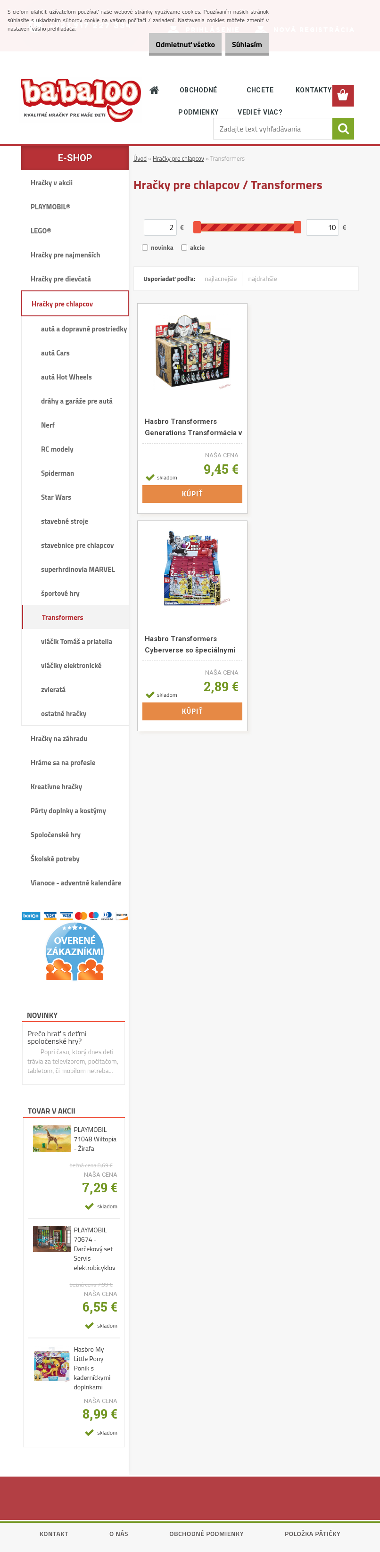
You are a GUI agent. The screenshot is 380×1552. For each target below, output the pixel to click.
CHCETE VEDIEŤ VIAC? (260, 101)
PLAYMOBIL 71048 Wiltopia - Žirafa (95, 1139)
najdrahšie (262, 278)
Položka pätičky (312, 1533)
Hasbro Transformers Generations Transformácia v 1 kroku (193, 428)
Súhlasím (242, 44)
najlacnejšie (221, 278)
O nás (118, 1533)
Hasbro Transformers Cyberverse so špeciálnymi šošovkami (190, 646)
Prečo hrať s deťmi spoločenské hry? (57, 1037)
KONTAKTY (313, 90)
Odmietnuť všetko (169, 44)
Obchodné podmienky (206, 1533)
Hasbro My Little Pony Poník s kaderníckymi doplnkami (92, 1368)
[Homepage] (154, 90)
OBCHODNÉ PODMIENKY (198, 101)
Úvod (140, 158)
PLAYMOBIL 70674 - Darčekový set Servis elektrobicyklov (94, 1248)
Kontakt (54, 1533)
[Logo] (80, 100)
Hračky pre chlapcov (178, 158)
